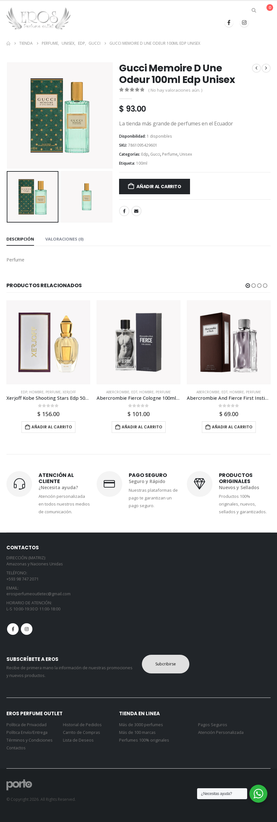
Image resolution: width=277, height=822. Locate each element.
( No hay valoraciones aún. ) (175, 90)
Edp (144, 154)
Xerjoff (69, 392)
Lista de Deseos (78, 740)
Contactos (16, 748)
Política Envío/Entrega (27, 732)
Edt (134, 392)
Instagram (26, 629)
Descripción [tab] (20, 239)
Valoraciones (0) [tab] (64, 239)
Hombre (36, 392)
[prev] (256, 68)
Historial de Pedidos (82, 724)
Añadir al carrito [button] (51, 427)
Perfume (169, 154)
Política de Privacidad (26, 724)
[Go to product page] (48, 342)
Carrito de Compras (81, 732)
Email (136, 211)
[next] (266, 68)
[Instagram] (244, 22)
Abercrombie (117, 392)
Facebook (124, 211)
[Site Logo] (38, 18)
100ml (141, 163)
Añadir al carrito (158, 186)
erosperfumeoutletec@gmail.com (38, 594)
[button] (254, 10)
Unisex (185, 154)
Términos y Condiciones (29, 740)
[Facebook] (228, 22)
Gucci (155, 154)
